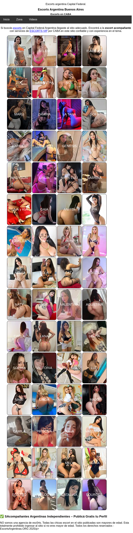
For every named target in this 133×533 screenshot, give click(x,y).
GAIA (44, 209)
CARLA (19, 336)
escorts (17, 28)
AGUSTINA (94, 304)
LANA (44, 336)
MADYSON (19, 178)
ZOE (69, 51)
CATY (69, 273)
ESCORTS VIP (38, 31)
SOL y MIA (69, 368)
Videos (33, 19)
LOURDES (94, 494)
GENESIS (69, 146)
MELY (69, 463)
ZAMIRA (44, 114)
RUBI (69, 241)
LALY (44, 241)
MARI (19, 399)
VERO (94, 241)
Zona (19, 19)
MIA (44, 304)
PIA (94, 82)
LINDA (44, 178)
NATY (19, 304)
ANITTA (69, 209)
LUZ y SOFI (44, 146)
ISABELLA (94, 51)
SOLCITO (19, 494)
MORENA (94, 273)
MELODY (44, 494)
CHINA (44, 463)
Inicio (6, 19)
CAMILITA (19, 241)
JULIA (69, 431)
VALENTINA (69, 304)
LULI (94, 368)
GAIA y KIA (19, 209)
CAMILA (19, 431)
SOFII (94, 114)
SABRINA (94, 178)
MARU (19, 114)
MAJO (94, 399)
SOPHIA (19, 368)
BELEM (44, 51)
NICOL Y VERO (69, 399)
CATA (19, 463)
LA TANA (69, 114)
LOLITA (94, 336)
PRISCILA (44, 431)
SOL (69, 336)
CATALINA (69, 494)
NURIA (94, 463)
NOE (69, 82)
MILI (19, 51)
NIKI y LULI (69, 178)
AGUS (19, 273)
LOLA (44, 273)
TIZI (94, 146)
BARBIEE (19, 146)
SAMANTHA (44, 82)
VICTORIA (44, 368)
